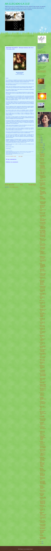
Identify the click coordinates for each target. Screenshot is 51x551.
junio (41, 541)
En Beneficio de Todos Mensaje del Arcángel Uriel (42, 188)
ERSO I (40, 409)
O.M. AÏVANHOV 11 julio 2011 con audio (42, 332)
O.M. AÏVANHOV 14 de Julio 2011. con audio (42, 294)
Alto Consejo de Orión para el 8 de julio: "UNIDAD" (42, 446)
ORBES (40, 242)
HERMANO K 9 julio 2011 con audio (42, 336)
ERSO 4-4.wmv (41, 300)
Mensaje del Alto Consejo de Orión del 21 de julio (42, 244)
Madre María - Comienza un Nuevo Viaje (41, 159)
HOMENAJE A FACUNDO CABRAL (41, 494)
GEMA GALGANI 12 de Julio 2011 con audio (42, 306)
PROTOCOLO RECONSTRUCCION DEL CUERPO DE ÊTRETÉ (42, 314)
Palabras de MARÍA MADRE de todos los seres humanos (42, 385)
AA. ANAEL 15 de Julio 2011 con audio (42, 303)
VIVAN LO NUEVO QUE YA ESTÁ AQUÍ (42, 379)
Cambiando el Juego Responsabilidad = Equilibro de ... (42, 202)
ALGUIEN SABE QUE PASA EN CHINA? (42, 290)
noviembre (41, 145)
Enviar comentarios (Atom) (13, 187)
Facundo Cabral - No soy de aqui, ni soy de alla (42, 491)
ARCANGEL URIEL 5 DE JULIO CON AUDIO (42, 498)
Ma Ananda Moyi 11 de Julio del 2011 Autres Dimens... (42, 287)
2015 (39, 135)
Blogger (31, 549)
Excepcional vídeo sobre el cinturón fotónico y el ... (42, 450)
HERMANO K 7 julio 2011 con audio (42, 363)
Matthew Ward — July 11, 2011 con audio (42, 407)
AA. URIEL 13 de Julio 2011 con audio (42, 323)
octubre (41, 147)
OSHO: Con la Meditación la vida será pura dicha (42, 239)
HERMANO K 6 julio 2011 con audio (42, 298)
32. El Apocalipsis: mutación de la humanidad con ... (42, 371)
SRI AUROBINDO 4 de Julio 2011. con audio (42, 354)
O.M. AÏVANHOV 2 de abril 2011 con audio (42, 216)
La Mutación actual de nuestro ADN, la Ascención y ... (42, 274)
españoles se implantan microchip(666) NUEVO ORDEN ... (42, 198)
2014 (39, 137)
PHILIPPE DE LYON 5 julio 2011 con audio (42, 506)
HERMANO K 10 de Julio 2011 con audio (42, 310)
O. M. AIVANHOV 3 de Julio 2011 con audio (42, 518)
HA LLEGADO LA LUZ (17, 3)
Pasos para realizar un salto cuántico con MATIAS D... (42, 525)
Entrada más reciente (9, 184)
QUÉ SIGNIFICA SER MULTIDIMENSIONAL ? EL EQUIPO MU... (42, 172)
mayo (41, 543)
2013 (39, 139)
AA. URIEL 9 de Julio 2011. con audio (42, 343)
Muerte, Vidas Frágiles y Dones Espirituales (42, 163)
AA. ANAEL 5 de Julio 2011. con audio (42, 510)
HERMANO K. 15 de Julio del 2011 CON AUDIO (42, 257)
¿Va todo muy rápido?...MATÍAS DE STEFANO (42, 219)
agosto (41, 150)
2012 (39, 140)
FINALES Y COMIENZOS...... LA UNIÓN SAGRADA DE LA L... (42, 253)
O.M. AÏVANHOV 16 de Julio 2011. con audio (42, 261)
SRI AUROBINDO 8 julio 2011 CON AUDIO (42, 347)
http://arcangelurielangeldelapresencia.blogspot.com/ (42, 72)
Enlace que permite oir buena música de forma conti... (42, 419)
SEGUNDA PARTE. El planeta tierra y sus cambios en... (42, 223)
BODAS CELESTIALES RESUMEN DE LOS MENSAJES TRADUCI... (42, 265)
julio (40, 152)
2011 (39, 142)
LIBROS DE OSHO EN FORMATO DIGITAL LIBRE (42, 235)
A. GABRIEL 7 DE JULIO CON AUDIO (42, 340)
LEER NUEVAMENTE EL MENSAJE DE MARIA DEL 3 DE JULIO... (42, 192)
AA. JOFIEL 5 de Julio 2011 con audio (42, 319)
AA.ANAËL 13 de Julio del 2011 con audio (42, 278)
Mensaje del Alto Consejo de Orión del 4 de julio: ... (42, 521)
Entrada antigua (32, 184)
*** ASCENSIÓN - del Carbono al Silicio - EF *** (42, 248)
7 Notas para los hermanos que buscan (42, 478)
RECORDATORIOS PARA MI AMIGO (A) (42, 538)
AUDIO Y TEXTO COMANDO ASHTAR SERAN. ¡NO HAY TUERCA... (42, 437)
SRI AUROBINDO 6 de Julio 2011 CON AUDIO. (42, 350)
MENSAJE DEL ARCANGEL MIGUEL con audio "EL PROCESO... (42, 282)
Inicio (21, 184)
